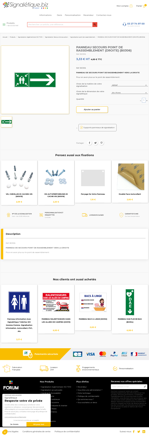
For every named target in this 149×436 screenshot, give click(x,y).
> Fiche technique (83, 393)
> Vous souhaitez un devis (86, 402)
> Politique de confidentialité (87, 396)
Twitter (138, 431)
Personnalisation (73, 15)
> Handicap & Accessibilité (50, 393)
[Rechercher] (62, 24)
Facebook (133, 431)
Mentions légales (11, 431)
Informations (46, 15)
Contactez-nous (103, 15)
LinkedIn (144, 431)
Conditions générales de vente (36, 431)
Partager (89, 143)
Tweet (95, 143)
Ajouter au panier (92, 109)
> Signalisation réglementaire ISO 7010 (55, 387)
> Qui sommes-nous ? (85, 399)
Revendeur (88, 15)
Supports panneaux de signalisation (99, 127)
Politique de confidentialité (67, 431)
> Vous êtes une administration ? (89, 390)
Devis (59, 15)
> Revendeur (81, 387)
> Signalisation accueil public (51, 390)
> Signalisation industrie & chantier (53, 406)
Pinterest (101, 143)
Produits (12, 24)
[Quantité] (144, 100)
